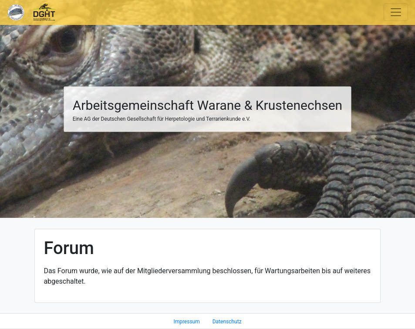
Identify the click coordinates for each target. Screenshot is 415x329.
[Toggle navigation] (396, 12)
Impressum (186, 322)
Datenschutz (227, 322)
